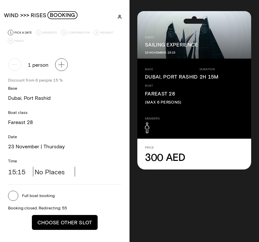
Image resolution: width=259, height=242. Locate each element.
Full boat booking (38, 195)
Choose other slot (64, 222)
